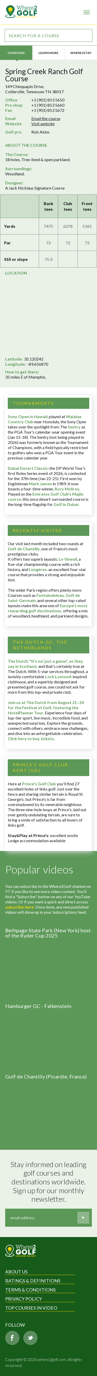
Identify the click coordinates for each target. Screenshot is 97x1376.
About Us (16, 1272)
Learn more (48, 53)
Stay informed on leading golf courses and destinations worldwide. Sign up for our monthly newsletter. (49, 1181)
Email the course (45, 118)
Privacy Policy (23, 1299)
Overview (16, 53)
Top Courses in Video (31, 1308)
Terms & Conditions (30, 1290)
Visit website (43, 123)
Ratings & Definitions (32, 1281)
